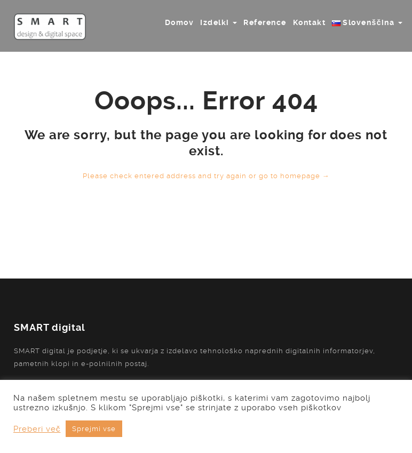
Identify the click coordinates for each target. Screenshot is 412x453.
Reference (265, 22)
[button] (367, 22)
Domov (179, 22)
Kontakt (309, 22)
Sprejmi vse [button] (94, 429)
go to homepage (294, 176)
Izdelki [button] (218, 22)
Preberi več (36, 429)
